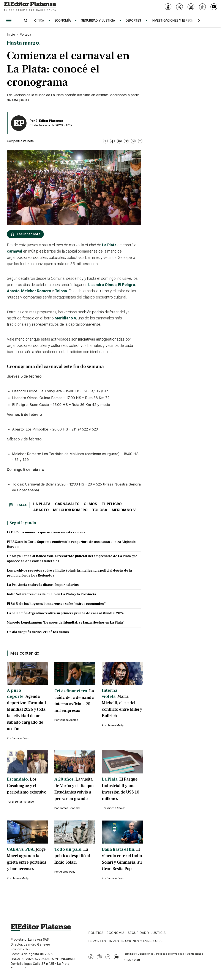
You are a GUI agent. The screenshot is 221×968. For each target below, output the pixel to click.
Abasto (13, 291)
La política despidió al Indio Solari (72, 856)
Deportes (97, 941)
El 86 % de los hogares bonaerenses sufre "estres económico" (56, 604)
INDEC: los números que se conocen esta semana (46, 532)
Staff (137, 959)
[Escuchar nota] (25, 234)
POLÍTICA (39, 20)
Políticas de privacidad (170, 953)
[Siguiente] (199, 20)
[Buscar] (25, 20)
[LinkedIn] (119, 141)
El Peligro (126, 284)
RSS (128, 959)
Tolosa (61, 291)
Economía (116, 933)
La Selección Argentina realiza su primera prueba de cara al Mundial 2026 (65, 613)
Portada (25, 34)
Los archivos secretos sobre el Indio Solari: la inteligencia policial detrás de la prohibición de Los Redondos (69, 573)
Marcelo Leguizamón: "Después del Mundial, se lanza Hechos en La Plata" (65, 622)
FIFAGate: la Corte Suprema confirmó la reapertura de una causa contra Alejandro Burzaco (72, 544)
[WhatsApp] (133, 141)
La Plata (109, 245)
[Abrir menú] (8, 20)
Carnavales (67, 504)
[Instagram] (190, 7)
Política (96, 933)
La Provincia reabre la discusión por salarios (43, 585)
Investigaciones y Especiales (136, 941)
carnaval (14, 251)
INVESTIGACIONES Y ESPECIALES (177, 20)
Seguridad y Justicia (147, 933)
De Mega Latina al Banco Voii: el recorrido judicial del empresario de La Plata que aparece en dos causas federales (72, 558)
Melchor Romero (36, 291)
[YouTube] (213, 7)
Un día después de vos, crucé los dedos (38, 632)
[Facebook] (168, 7)
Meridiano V (65, 318)
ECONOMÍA (65, 20)
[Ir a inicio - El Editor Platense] (30, 7)
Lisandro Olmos (102, 284)
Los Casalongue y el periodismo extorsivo (26, 785)
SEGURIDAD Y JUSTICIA (100, 20)
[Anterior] (35, 20)
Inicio (11, 34)
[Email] (140, 141)
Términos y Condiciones (138, 953)
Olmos (90, 504)
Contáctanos (195, 953)
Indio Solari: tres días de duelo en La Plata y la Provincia (51, 594)
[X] (179, 7)
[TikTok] (202, 7)
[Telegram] (126, 141)
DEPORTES (135, 20)
